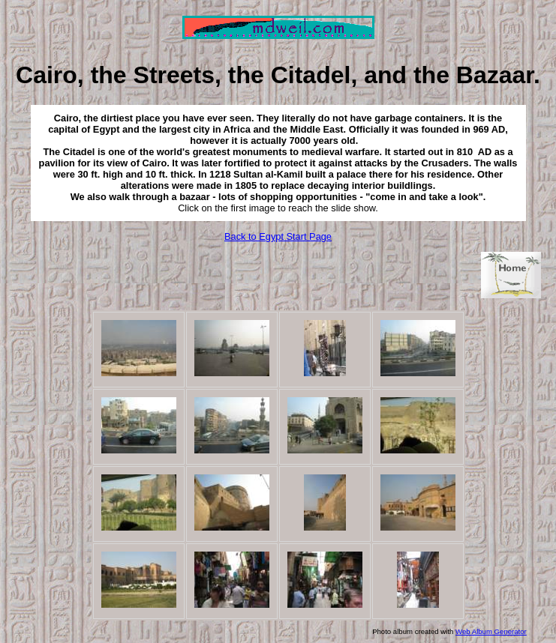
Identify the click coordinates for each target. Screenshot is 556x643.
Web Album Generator (491, 631)
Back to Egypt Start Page (278, 236)
